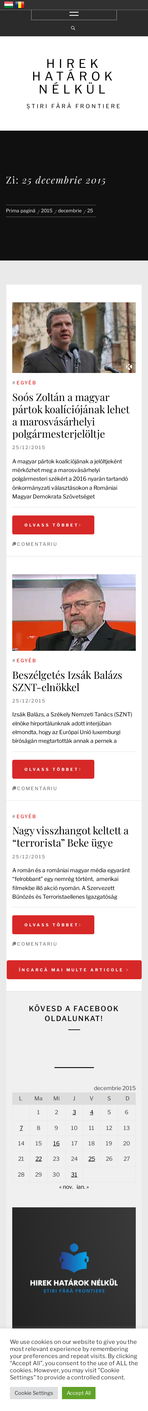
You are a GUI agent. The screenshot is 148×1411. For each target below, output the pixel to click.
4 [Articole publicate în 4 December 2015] (92, 1112)
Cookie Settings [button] (34, 1393)
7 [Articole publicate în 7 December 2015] (21, 1127)
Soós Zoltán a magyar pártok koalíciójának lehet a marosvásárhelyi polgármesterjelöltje (70, 415)
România (19, 4)
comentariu (37, 544)
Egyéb (26, 383)
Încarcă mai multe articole (74, 969)
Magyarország (8, 4)
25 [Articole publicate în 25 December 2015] (91, 1158)
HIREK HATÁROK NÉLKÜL (74, 76)
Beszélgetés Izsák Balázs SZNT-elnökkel (67, 681)
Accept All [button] (79, 1393)
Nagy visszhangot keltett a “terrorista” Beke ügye (70, 836)
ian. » (83, 1186)
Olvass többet (53, 525)
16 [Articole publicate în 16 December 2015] (56, 1143)
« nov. (66, 1186)
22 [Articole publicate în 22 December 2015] (39, 1158)
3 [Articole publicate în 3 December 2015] (74, 1112)
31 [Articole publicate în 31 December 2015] (74, 1174)
